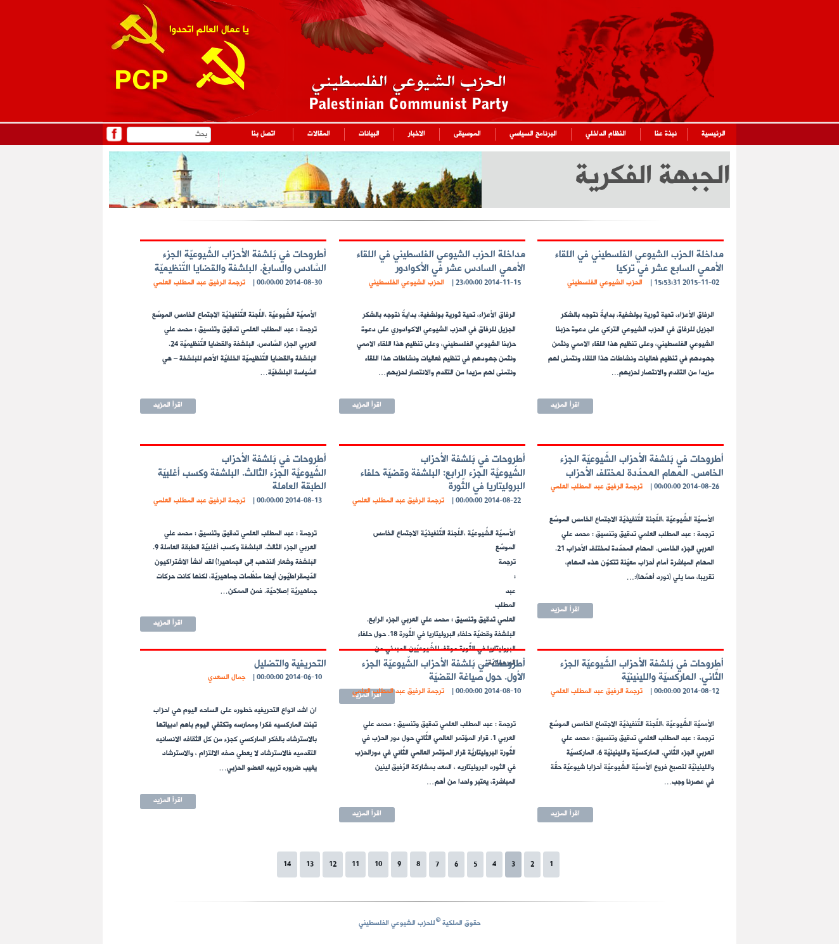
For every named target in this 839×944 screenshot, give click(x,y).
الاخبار (416, 134)
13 (310, 864)
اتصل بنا (264, 134)
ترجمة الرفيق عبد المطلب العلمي (199, 283)
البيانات (369, 134)
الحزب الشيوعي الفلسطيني (605, 283)
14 (287, 864)
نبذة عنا (666, 134)
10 (378, 864)
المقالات (318, 134)
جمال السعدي (226, 677)
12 (332, 864)
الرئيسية (713, 134)
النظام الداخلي (606, 134)
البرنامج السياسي (533, 134)
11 (355, 864)
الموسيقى (467, 134)
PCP (141, 82)
